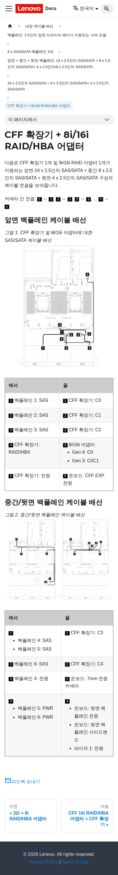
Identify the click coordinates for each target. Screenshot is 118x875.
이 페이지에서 (22, 119)
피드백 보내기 (22, 781)
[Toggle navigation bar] (9, 8)
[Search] (107, 8)
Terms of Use (75, 862)
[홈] (10, 26)
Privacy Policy (44, 862)
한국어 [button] (83, 8)
